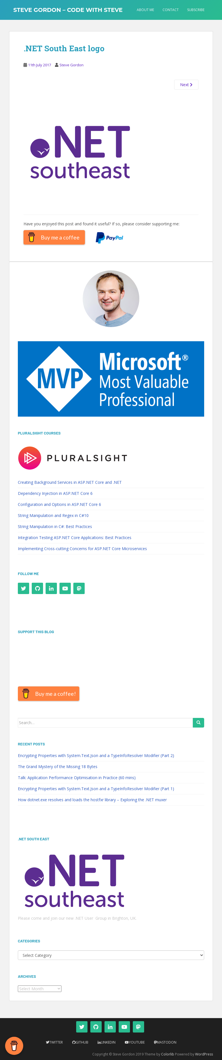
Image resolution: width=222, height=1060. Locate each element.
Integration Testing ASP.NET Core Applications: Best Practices (74, 537)
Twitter (56, 1042)
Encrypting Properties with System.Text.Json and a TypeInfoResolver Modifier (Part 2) (96, 755)
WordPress (204, 1054)
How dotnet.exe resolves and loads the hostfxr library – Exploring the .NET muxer (92, 799)
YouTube (137, 1042)
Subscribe (195, 9)
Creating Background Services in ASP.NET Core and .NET (70, 482)
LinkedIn (108, 1042)
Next (186, 84)
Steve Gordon (71, 64)
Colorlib (167, 1054)
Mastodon (166, 1042)
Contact (171, 9)
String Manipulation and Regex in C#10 (53, 515)
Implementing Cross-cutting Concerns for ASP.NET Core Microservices (82, 548)
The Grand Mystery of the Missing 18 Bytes (57, 766)
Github (82, 1042)
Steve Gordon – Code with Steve (68, 10)
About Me (145, 9)
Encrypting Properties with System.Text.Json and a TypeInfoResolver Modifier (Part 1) (96, 788)
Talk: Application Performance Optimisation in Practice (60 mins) (77, 777)
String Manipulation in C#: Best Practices (55, 526)
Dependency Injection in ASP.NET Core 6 (55, 493)
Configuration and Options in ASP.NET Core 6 (59, 504)
